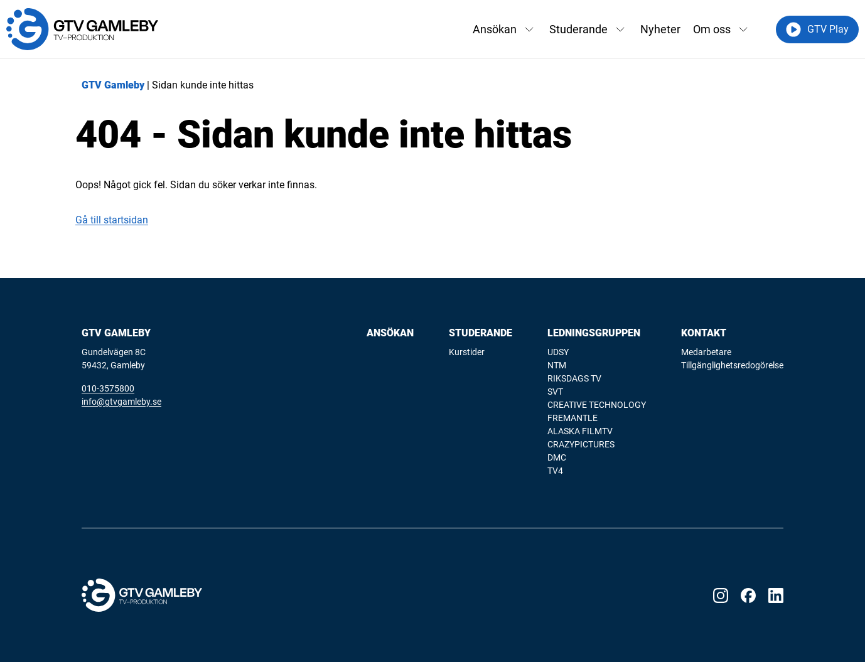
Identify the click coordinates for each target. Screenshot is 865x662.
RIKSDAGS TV (574, 378)
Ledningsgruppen (593, 333)
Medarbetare (706, 352)
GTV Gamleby (113, 85)
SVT (555, 392)
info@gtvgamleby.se (121, 402)
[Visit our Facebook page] (748, 595)
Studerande (578, 29)
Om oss (712, 29)
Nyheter (660, 29)
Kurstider (467, 352)
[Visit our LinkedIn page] (775, 595)
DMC (556, 457)
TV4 (555, 471)
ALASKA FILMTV (580, 431)
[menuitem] (390, 403)
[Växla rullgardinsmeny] (529, 29)
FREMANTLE (572, 418)
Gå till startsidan (111, 220)
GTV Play (817, 29)
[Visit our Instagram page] (720, 595)
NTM (556, 365)
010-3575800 (108, 388)
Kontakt (703, 333)
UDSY (558, 352)
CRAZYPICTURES (581, 444)
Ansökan (495, 29)
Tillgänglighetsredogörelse (732, 365)
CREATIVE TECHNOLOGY (596, 405)
